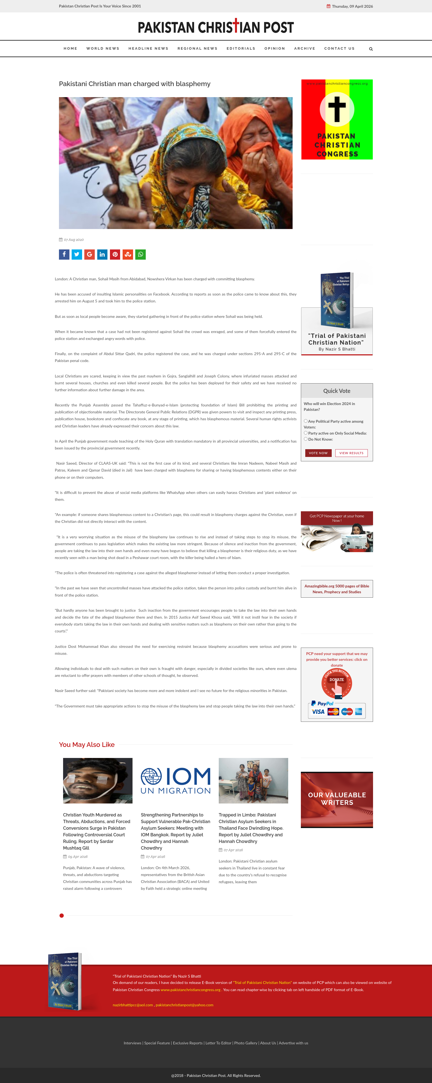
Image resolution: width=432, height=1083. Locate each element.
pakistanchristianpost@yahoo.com (184, 1004)
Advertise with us (293, 1043)
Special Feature (157, 1043)
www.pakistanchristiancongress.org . (191, 989)
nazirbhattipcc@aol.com (133, 1004)
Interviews (133, 1043)
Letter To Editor (219, 1043)
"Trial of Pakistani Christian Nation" (263, 982)
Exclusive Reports (188, 1043)
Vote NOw (318, 453)
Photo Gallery (245, 1043)
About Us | (269, 1043)
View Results (351, 453)
